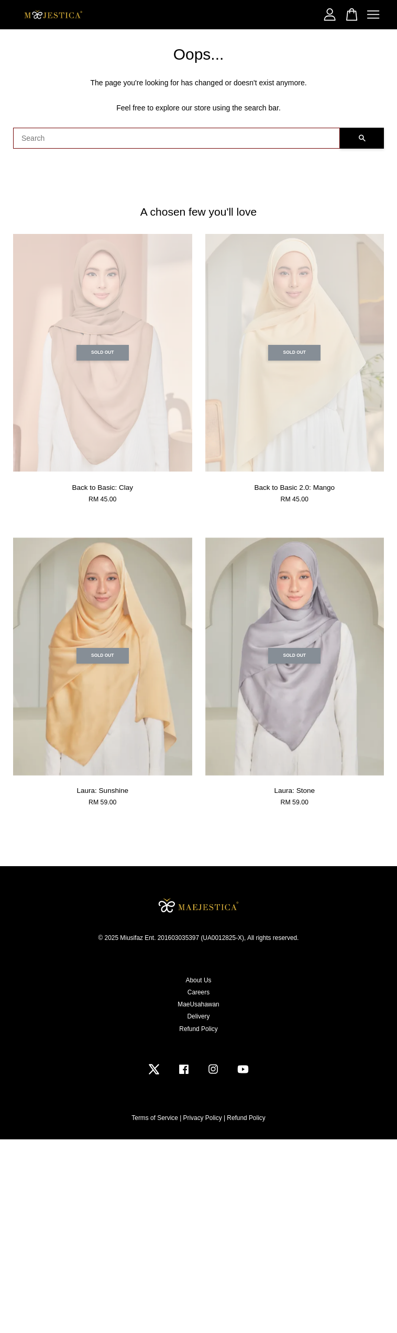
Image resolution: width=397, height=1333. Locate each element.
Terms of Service (154, 1118)
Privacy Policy (202, 1118)
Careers (198, 992)
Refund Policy (198, 1029)
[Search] (176, 138)
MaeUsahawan (198, 1004)
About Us (199, 980)
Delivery (199, 1016)
